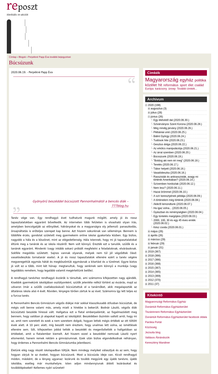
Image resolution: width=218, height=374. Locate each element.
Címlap (17, 23)
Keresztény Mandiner (157, 315)
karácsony (161, 61)
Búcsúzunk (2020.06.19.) (168, 129)
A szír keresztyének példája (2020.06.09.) (177, 168)
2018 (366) (154, 228)
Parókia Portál (153, 294)
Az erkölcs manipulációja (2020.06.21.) (176, 121)
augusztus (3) (159, 81)
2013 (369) (154, 248)
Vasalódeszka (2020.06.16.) (169, 145)
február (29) (157, 216)
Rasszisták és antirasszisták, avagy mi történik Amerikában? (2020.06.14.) (175, 151)
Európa (149, 61)
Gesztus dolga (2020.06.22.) (169, 117)
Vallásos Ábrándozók (157, 310)
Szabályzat (90, 23)
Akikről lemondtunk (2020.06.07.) (172, 176)
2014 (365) (154, 244)
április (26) (157, 208)
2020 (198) (154, 77)
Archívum (68, 23)
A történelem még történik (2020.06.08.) (176, 172)
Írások (50, 23)
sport (183, 57)
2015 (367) (154, 240)
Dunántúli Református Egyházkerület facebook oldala (176, 289)
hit (160, 57)
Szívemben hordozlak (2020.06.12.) (174, 156)
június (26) (157, 89)
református (171, 57)
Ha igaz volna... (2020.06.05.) (170, 180)
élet (190, 57)
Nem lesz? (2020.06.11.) (167, 160)
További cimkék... (187, 61)
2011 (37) (153, 256)
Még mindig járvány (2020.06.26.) (172, 100)
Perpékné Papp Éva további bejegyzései (49, 29)
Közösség (151, 300)
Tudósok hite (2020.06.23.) (169, 113)
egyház (186, 52)
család (199, 57)
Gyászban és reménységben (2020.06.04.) (178, 184)
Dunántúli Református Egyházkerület (166, 279)
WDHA (203, 368)
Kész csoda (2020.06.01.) (168, 200)
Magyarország (161, 52)
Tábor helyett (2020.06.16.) (169, 141)
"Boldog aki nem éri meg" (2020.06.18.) (176, 133)
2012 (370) (154, 252)
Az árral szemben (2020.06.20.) (171, 125)
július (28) (156, 85)
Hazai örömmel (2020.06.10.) (170, 164)
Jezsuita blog (153, 305)
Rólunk (34, 23)
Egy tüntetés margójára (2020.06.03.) (175, 188)
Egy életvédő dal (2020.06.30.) (171, 92)
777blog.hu (119, 178)
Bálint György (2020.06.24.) (169, 108)
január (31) (157, 220)
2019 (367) (154, 224)
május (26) (157, 204)
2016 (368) (154, 236)
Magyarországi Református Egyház (165, 274)
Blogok (22, 29)
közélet (151, 57)
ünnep (172, 61)
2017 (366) (154, 232)
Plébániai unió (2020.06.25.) (169, 104)
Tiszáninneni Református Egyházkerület (168, 284)
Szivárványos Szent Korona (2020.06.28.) (177, 96)
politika (200, 53)
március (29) (158, 212)
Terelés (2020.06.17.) (165, 137)
